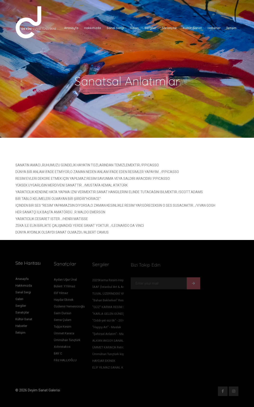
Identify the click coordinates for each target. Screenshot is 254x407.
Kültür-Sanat (192, 28)
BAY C (58, 355)
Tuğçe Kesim (62, 328)
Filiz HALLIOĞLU (65, 361)
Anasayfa (71, 28)
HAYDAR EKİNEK (103, 362)
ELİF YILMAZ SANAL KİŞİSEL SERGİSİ (118, 369)
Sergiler (150, 28)
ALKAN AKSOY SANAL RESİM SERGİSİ (119, 342)
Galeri (134, 28)
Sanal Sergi (115, 28)
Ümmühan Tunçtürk (67, 341)
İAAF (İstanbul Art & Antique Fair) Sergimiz (121, 288)
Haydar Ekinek (64, 301)
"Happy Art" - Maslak (106, 328)
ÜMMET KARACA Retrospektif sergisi (118, 348)
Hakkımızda (92, 28)
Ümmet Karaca (64, 334)
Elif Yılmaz (61, 294)
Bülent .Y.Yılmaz (64, 287)
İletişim (231, 28)
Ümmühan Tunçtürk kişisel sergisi (115, 355)
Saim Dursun (62, 314)
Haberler (214, 28)
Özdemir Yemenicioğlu (69, 308)
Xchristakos (62, 348)
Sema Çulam (62, 321)
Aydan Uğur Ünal (65, 281)
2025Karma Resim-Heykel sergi (113, 281)
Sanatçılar (169, 28)
